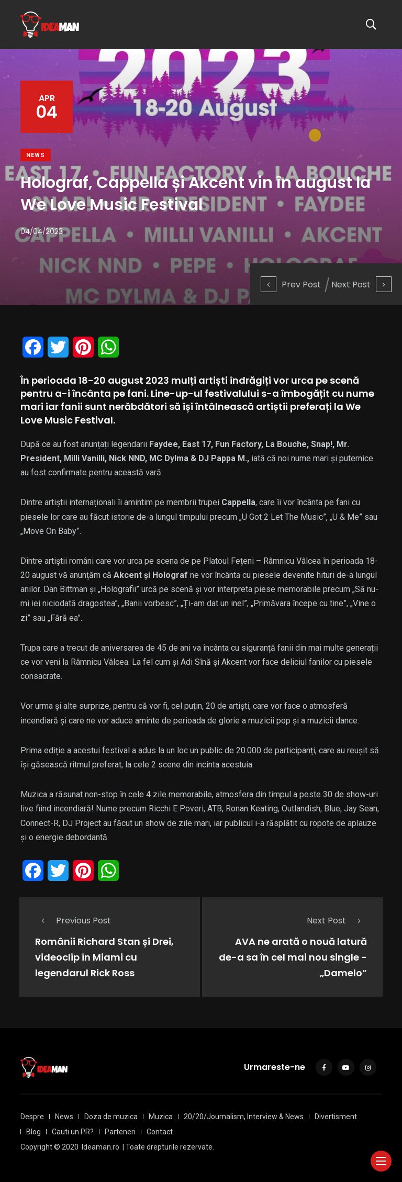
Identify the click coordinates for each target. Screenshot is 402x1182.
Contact (160, 1132)
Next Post (361, 284)
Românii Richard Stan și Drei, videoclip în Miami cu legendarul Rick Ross (104, 957)
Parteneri (120, 1132)
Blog (33, 1132)
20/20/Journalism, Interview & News (244, 1116)
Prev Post (291, 284)
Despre (32, 1116)
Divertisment (336, 1116)
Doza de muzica (111, 1116)
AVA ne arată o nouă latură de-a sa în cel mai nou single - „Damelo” (293, 957)
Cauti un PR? (73, 1132)
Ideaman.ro (100, 1147)
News (35, 155)
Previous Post (73, 921)
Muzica (161, 1116)
